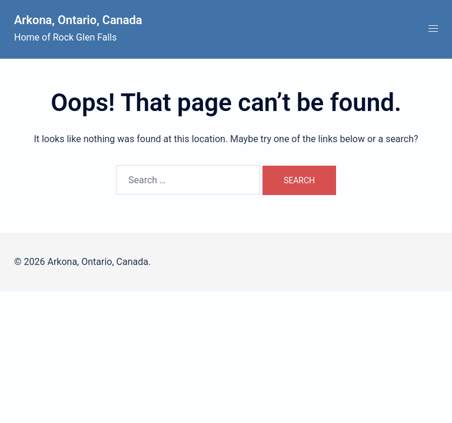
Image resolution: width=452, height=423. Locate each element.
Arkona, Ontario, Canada (78, 20)
